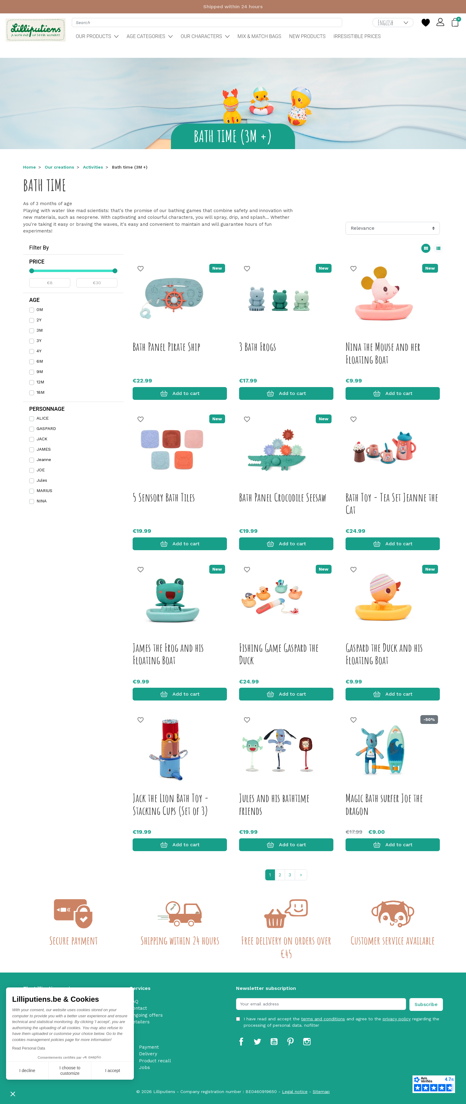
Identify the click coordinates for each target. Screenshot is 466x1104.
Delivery (148, 1054)
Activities (93, 167)
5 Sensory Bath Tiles (164, 497)
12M (40, 381)
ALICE (43, 418)
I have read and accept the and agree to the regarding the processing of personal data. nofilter (341, 1022)
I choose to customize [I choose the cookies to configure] (70, 1070)
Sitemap (321, 1091)
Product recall (155, 1061)
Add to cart (180, 393)
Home (29, 167)
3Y (39, 340)
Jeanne (44, 459)
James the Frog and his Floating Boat (168, 654)
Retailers (140, 1022)
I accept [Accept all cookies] (112, 1070)
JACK (42, 438)
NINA (42, 500)
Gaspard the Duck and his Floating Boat (384, 654)
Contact (138, 1008)
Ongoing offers (146, 1015)
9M (40, 371)
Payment (149, 1047)
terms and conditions (323, 1018)
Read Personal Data (28, 1048)
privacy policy (397, 1018)
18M (40, 392)
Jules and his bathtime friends (274, 804)
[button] (12, 1093)
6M (40, 361)
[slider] (31, 270)
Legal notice (295, 1091)
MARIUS (44, 490)
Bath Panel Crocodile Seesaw (282, 497)
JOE (41, 469)
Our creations (59, 167)
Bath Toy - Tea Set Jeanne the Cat (392, 503)
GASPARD (46, 428)
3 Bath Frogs (257, 347)
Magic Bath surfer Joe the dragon (384, 804)
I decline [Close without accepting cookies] (27, 1070)
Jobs (144, 1067)
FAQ (134, 1001)
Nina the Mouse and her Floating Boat (383, 353)
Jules (42, 480)
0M (40, 309)
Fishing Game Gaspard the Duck (278, 654)
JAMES (44, 449)
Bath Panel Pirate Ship (166, 347)
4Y (39, 350)
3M (40, 330)
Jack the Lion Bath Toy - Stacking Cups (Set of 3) (171, 804)
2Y (39, 319)
